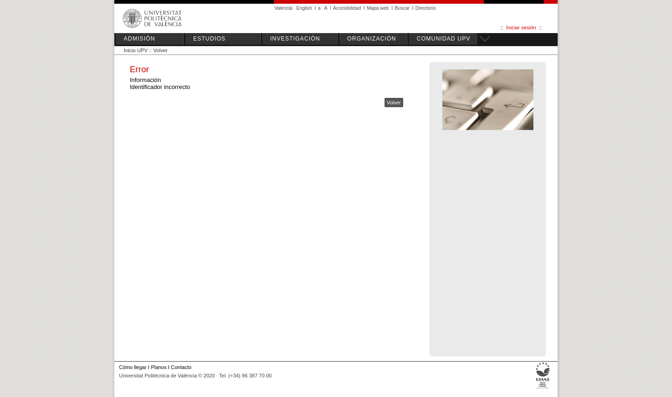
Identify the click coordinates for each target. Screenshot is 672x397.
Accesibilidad (347, 8)
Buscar (402, 8)
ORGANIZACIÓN (371, 38)
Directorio (425, 8)
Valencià (283, 8)
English (304, 8)
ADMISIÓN (139, 38)
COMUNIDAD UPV (443, 38)
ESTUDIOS (209, 38)
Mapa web (378, 8)
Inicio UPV (135, 50)
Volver (161, 50)
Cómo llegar (133, 367)
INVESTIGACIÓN (295, 38)
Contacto (181, 367)
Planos (158, 367)
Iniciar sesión (521, 27)
